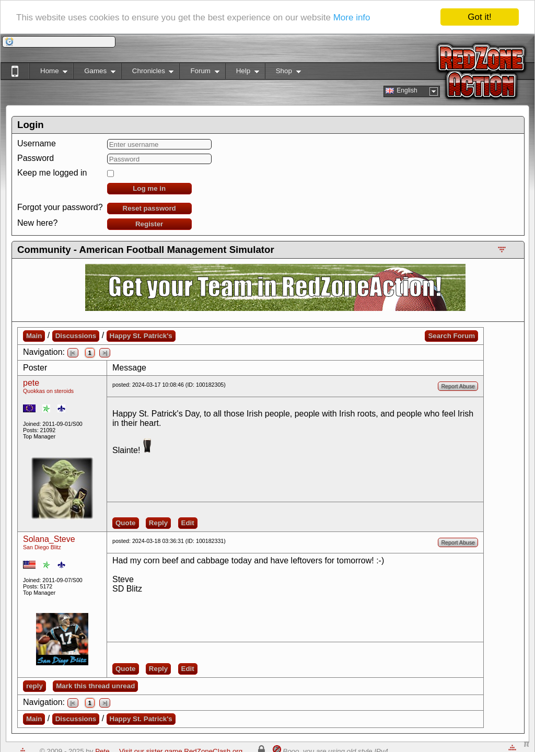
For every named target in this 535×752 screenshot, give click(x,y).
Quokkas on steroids (48, 391)
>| (104, 353)
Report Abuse (458, 386)
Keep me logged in (52, 172)
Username (36, 143)
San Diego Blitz (42, 547)
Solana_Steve (49, 539)
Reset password (149, 208)
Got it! (479, 17)
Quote (125, 523)
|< (73, 353)
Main (34, 336)
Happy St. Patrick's (141, 336)
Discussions (76, 336)
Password (35, 158)
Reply (158, 523)
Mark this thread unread (95, 686)
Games (94, 73)
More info (351, 17)
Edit (187, 523)
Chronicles (147, 73)
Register (149, 224)
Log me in (149, 188)
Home (48, 73)
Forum (199, 73)
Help (242, 73)
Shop (283, 73)
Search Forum (451, 336)
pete (31, 382)
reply (34, 686)
